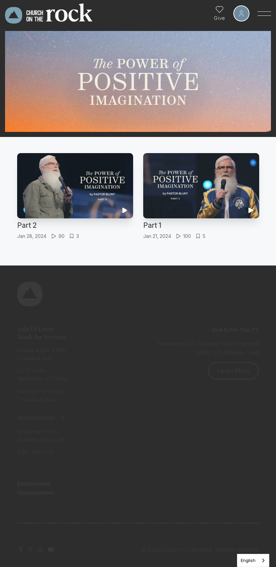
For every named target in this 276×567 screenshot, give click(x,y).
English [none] (248, 560)
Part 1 (152, 225)
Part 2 (27, 225)
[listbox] (253, 560)
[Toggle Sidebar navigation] (264, 13)
